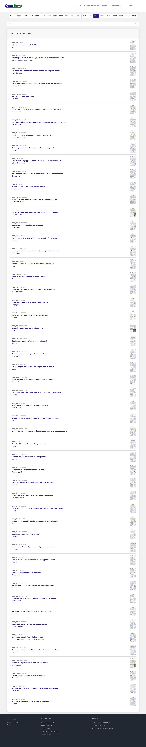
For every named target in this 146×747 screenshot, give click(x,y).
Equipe (9, 725)
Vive (13, 330)
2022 (25, 16)
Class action (16, 111)
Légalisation (16, 189)
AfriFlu (14, 433)
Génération (16, 253)
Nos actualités (45, 728)
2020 (37, 16)
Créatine (15, 99)
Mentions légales (12, 722)
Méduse (15, 343)
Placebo (15, 613)
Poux (14, 266)
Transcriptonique (18, 202)
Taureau (15, 536)
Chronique (15, 588)
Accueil (78, 6)
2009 (102, 16)
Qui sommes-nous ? (91, 6)
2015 (67, 16)
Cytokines (15, 395)
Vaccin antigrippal (18, 137)
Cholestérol (16, 176)
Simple (14, 459)
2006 (121, 16)
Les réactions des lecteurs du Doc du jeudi (28, 639)
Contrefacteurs (17, 626)
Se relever (16, 356)
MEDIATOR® (16, 124)
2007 (115, 16)
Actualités (131, 6)
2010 (96, 16)
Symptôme (16, 652)
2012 (84, 16)
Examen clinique (18, 498)
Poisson (15, 549)
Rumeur (14, 523)
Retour (14, 317)
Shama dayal (16, 665)
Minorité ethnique (18, 163)
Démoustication (17, 214)
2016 (61, 16)
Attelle (14, 562)
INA (13, 47)
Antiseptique (16, 575)
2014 (73, 16)
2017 (55, 16)
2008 (108, 16)
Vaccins (15, 420)
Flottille (14, 446)
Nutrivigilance (17, 73)
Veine (14, 369)
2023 (19, 16)
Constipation (16, 601)
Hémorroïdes (17, 86)
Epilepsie (15, 678)
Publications (116, 6)
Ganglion (15, 510)
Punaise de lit (17, 472)
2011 (90, 16)
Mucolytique (16, 485)
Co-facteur (16, 279)
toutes (12, 16)
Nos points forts (46, 734)
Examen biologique (19, 382)
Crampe (15, 704)
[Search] (70, 24)
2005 (127, 16)
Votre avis (15, 691)
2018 (49, 16)
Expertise (105, 6)
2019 (43, 16)
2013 (78, 16)
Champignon (16, 227)
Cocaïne (15, 150)
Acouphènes (16, 407)
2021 (31, 16)
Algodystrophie (17, 292)
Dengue (15, 240)
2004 (134, 16)
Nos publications (46, 725)
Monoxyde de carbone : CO (22, 60)
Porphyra (15, 305)
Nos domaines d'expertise (49, 731)
